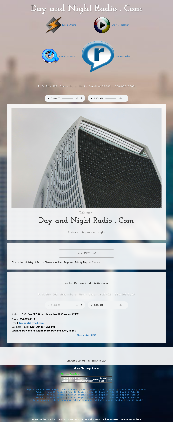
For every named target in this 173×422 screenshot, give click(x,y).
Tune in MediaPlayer (111, 25)
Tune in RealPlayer (106, 56)
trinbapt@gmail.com (31, 323)
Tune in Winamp (60, 25)
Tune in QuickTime (58, 56)
